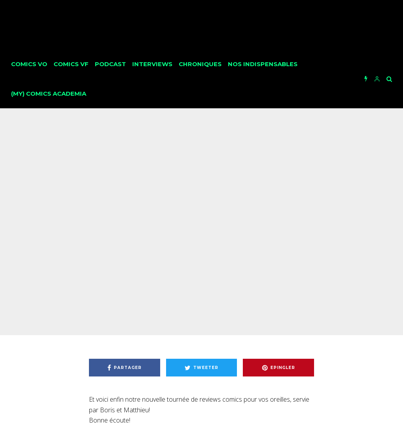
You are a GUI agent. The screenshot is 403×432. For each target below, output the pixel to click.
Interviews (152, 64)
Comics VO (29, 64)
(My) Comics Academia (48, 93)
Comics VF (71, 64)
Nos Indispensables (263, 64)
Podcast (110, 64)
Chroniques (200, 64)
